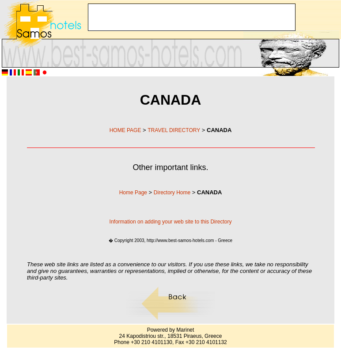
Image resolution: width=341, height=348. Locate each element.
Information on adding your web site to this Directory (171, 222)
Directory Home (172, 192)
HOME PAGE (125, 130)
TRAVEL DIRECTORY (174, 130)
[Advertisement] (146, 17)
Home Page (133, 192)
